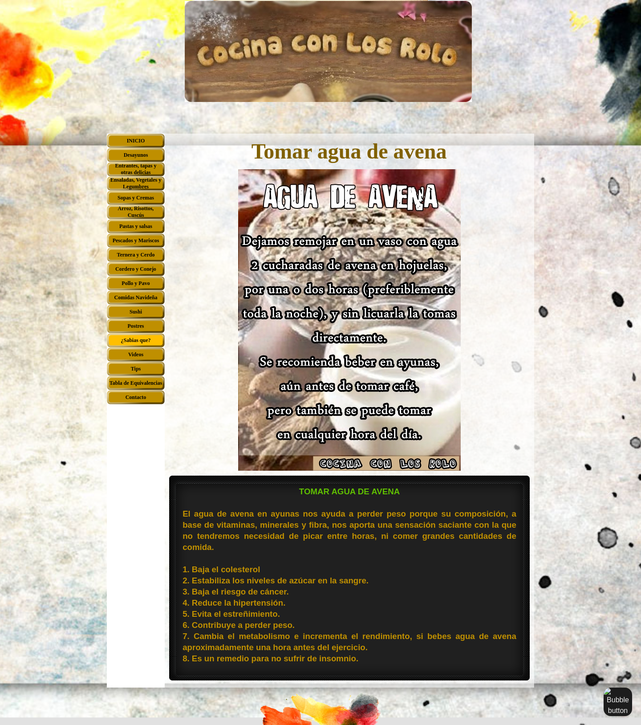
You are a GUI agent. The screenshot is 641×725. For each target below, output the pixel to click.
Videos (135, 354)
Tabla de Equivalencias (136, 383)
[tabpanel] (349, 579)
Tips (136, 369)
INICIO (136, 141)
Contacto (136, 397)
